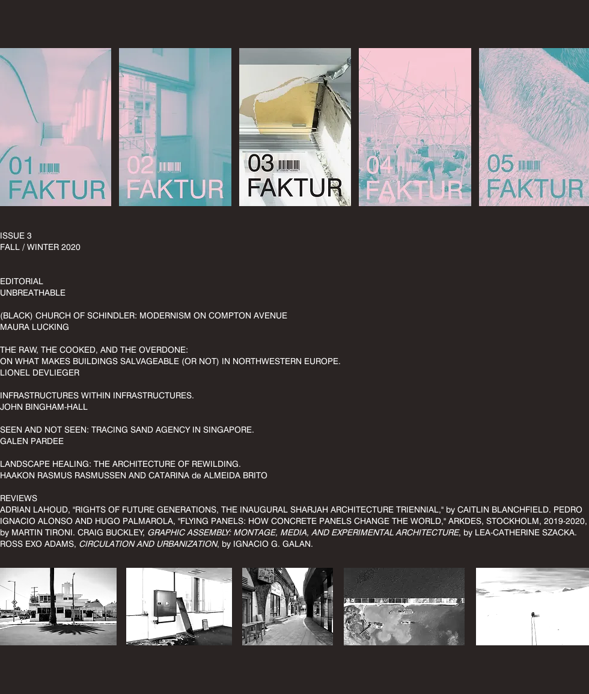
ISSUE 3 (16, 235)
